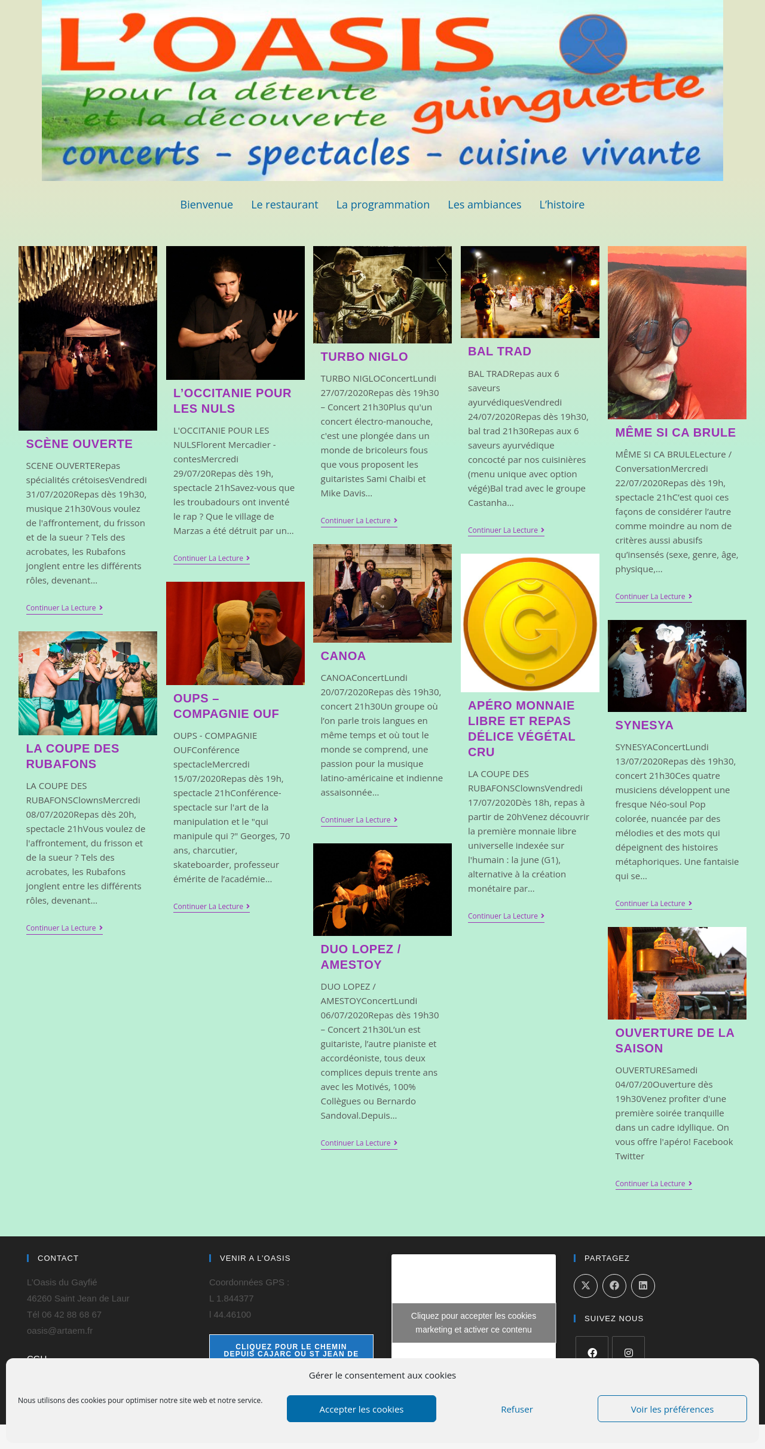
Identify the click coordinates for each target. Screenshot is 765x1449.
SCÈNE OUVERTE (79, 443)
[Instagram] (628, 1352)
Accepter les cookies (362, 1409)
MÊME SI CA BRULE (676, 432)
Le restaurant (285, 204)
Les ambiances (484, 204)
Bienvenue (207, 204)
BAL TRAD (500, 351)
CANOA (343, 655)
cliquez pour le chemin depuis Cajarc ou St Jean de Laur (291, 1354)
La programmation (383, 204)
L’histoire (562, 204)
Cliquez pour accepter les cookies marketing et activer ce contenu (473, 1322)
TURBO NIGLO (365, 356)
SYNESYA (645, 725)
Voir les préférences (672, 1409)
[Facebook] (592, 1352)
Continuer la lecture (64, 608)
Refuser (517, 1409)
